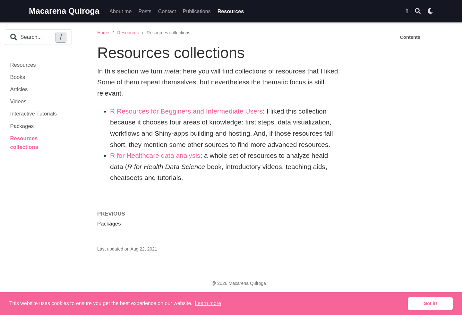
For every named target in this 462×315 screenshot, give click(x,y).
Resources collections (24, 142)
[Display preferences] (430, 11)
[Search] (418, 11)
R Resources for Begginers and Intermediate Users (186, 111)
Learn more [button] (208, 303)
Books (17, 77)
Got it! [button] (430, 303)
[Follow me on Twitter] (407, 11)
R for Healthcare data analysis (155, 155)
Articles (19, 89)
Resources (23, 65)
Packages (22, 126)
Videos (18, 101)
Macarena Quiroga (64, 10)
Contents (410, 37)
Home (103, 32)
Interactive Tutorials (33, 114)
